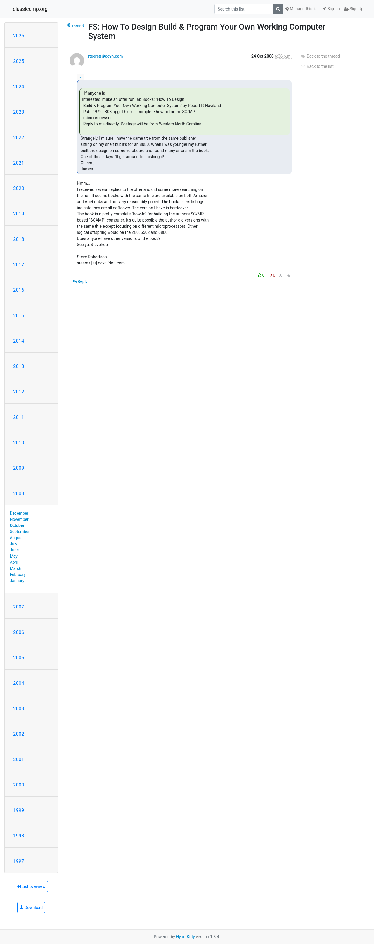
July (13, 544)
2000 (18, 785)
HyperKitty (185, 936)
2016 (18, 290)
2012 (18, 392)
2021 (18, 163)
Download (31, 907)
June (14, 550)
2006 (18, 632)
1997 (18, 861)
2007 (18, 607)
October (17, 525)
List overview (31, 886)
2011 (18, 417)
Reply (79, 281)
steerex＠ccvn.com (105, 56)
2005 (18, 658)
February (18, 574)
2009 (18, 468)
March (16, 568)
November (19, 519)
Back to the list (316, 66)
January (17, 580)
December (19, 513)
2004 (18, 683)
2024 (18, 86)
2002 (18, 734)
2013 (18, 366)
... (80, 76)
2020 (18, 188)
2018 (18, 239)
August (16, 537)
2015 (18, 315)
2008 (18, 493)
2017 (18, 264)
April (14, 562)
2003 (18, 708)
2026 (18, 36)
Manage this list (302, 8)
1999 (18, 810)
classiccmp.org (30, 9)
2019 (18, 214)
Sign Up (353, 8)
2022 (18, 137)
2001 (18, 759)
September (20, 531)
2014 (18, 341)
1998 (18, 835)
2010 (18, 442)
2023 (18, 112)
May (14, 556)
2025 (18, 61)
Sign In (331, 8)
